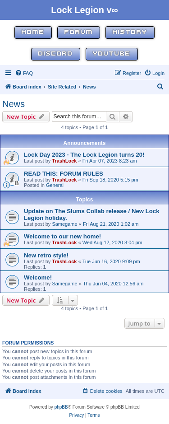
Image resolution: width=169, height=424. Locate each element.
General (55, 185)
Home (33, 32)
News (13, 104)
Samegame (64, 224)
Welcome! (38, 277)
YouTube (112, 54)
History (130, 32)
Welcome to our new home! (62, 236)
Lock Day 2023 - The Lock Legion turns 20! (84, 154)
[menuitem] (24, 73)
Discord (55, 54)
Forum (78, 32)
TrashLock (64, 160)
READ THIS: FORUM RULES (63, 173)
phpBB (61, 407)
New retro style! (46, 255)
